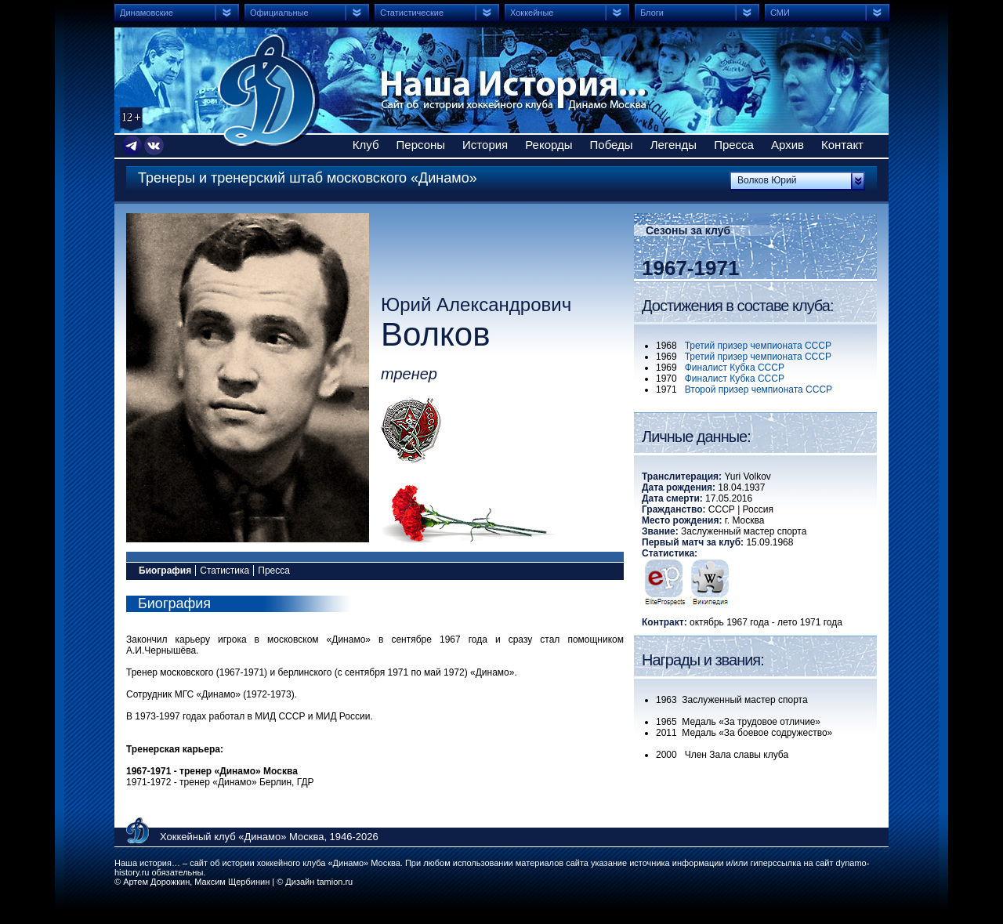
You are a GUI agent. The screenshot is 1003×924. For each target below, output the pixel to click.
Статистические (412, 12)
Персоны (421, 144)
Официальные (279, 12)
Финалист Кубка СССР (734, 367)
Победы (611, 144)
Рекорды (548, 144)
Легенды (673, 144)
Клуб (366, 144)
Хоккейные (531, 12)
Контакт (842, 144)
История (485, 144)
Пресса (734, 144)
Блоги (652, 12)
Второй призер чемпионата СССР (758, 389)
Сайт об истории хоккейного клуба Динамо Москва (269, 90)
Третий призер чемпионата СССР (758, 345)
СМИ (780, 12)
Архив (787, 144)
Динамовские (146, 12)
